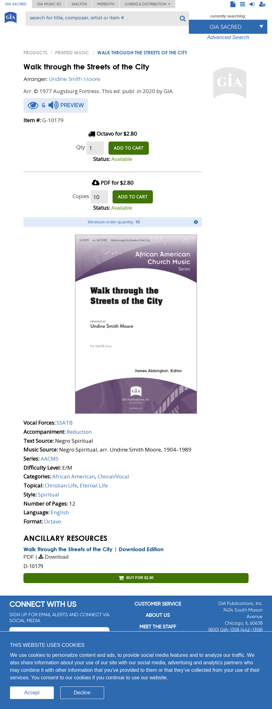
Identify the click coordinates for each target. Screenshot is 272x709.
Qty (80, 147)
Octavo (52, 521)
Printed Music (72, 52)
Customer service (157, 604)
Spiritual (48, 494)
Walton (79, 4)
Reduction (79, 431)
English (60, 512)
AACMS (49, 458)
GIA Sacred (16, 4)
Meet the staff (157, 627)
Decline (82, 692)
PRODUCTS (35, 52)
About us (158, 615)
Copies (81, 196)
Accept (32, 692)
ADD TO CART (129, 148)
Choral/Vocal (113, 476)
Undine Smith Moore (74, 79)
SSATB (65, 422)
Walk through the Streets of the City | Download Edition (93, 549)
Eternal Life (94, 485)
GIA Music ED (49, 4)
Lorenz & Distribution (147, 4)
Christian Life (61, 485)
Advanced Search (228, 37)
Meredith (105, 4)
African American (73, 476)
